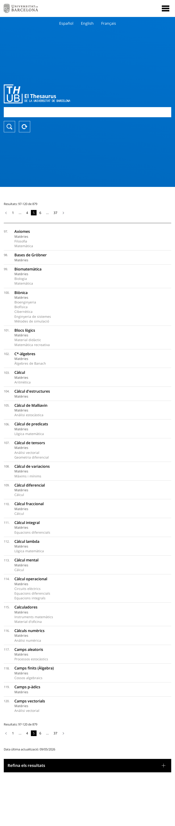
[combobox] (87, 112)
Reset (24, 126)
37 (55, 212)
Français (108, 23)
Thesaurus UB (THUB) (62, 94)
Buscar (9, 126)
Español (66, 23)
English (87, 23)
